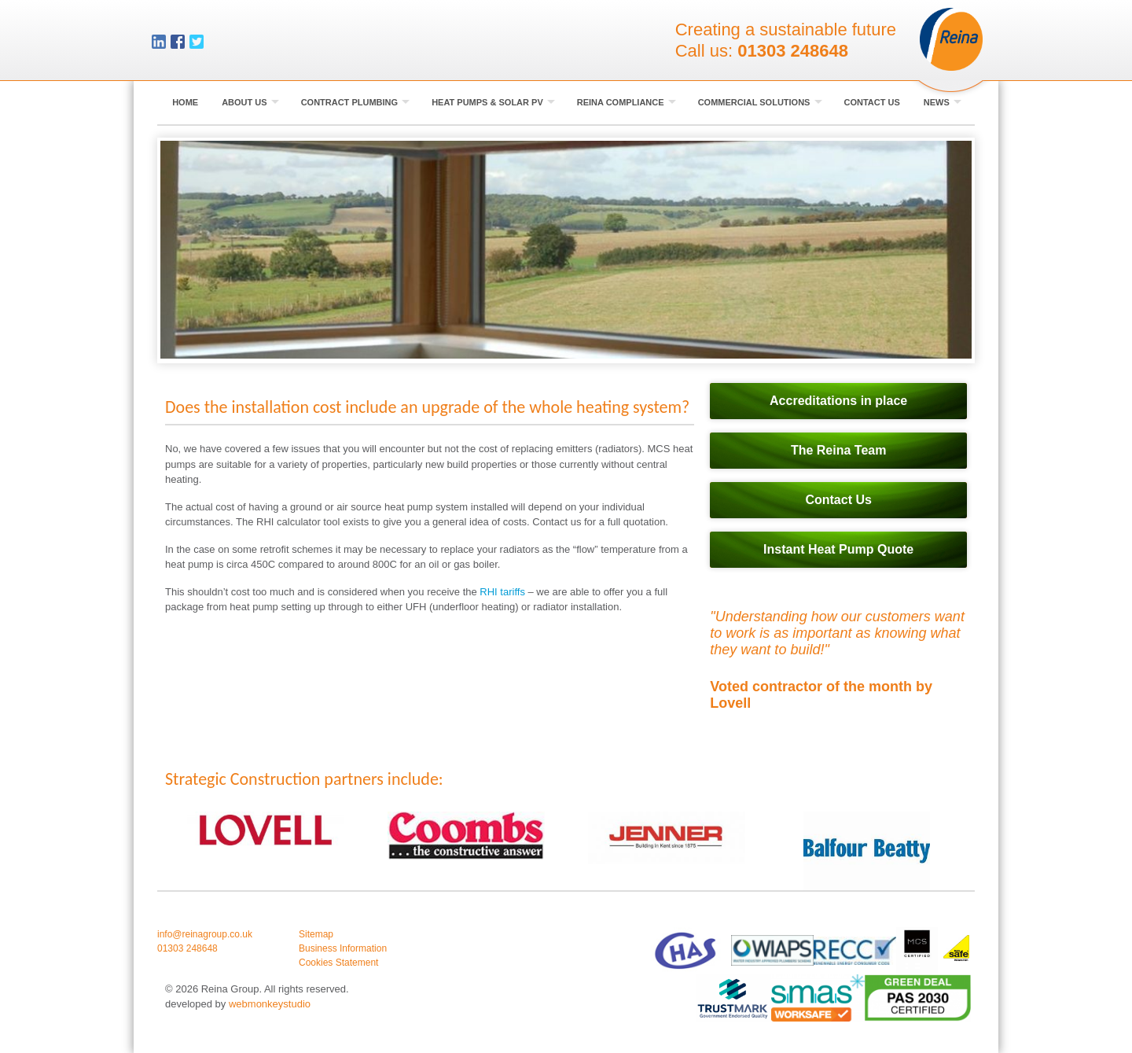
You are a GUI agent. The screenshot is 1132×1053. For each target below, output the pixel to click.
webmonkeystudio (270, 1004)
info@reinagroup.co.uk (204, 934)
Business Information (343, 948)
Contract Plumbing (355, 102)
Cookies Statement (338, 962)
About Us (250, 102)
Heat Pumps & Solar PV (493, 102)
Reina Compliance (626, 102)
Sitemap (316, 934)
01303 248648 (792, 51)
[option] (265, 830)
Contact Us (872, 102)
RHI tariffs (503, 592)
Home (185, 102)
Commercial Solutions (760, 102)
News (942, 102)
